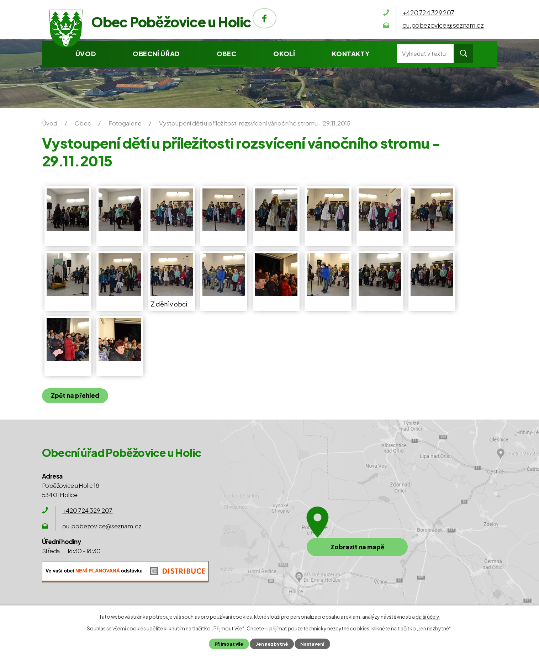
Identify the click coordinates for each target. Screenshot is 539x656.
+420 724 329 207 (87, 510)
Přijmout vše (229, 644)
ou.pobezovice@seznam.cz (101, 526)
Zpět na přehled (75, 395)
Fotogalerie (125, 123)
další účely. (428, 616)
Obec (226, 53)
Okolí (284, 53)
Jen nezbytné (272, 644)
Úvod (85, 53)
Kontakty (350, 53)
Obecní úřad (156, 53)
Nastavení (312, 644)
